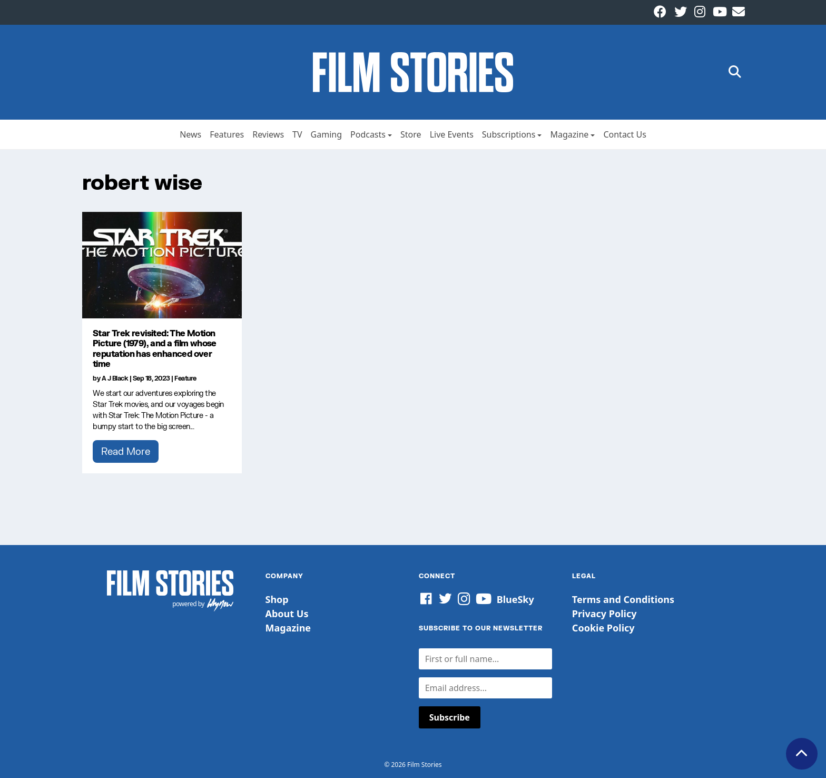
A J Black (115, 378)
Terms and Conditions (623, 599)
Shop (277, 599)
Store (410, 134)
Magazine (569, 134)
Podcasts (368, 134)
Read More (125, 451)
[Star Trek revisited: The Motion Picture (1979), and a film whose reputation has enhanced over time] (162, 265)
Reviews (268, 134)
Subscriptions (509, 134)
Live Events (452, 134)
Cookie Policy (603, 627)
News (190, 134)
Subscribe (449, 717)
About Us (287, 613)
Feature (185, 378)
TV (297, 134)
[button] (735, 72)
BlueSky (515, 599)
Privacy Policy (604, 613)
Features (227, 134)
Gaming (326, 134)
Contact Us (624, 134)
